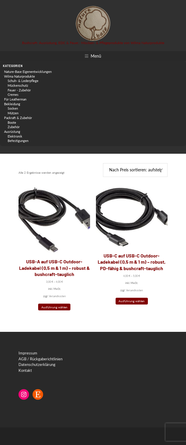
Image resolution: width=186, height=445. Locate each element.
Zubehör (14, 127)
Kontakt (25, 370)
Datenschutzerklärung (36, 364)
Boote (12, 122)
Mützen (13, 113)
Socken (13, 108)
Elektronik (15, 136)
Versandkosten (57, 296)
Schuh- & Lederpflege (23, 81)
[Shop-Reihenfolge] (135, 170)
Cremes (13, 94)
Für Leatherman (15, 99)
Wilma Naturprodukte (19, 76)
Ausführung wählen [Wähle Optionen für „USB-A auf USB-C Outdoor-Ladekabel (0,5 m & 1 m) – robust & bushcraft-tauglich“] (54, 307)
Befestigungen (18, 141)
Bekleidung (12, 104)
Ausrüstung (12, 131)
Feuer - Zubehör (19, 90)
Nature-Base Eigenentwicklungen (28, 71)
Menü (96, 55)
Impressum (27, 353)
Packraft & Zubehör (18, 118)
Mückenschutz (18, 85)
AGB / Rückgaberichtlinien (40, 359)
